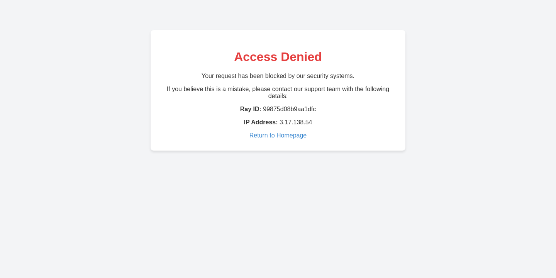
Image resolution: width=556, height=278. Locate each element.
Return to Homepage (278, 135)
